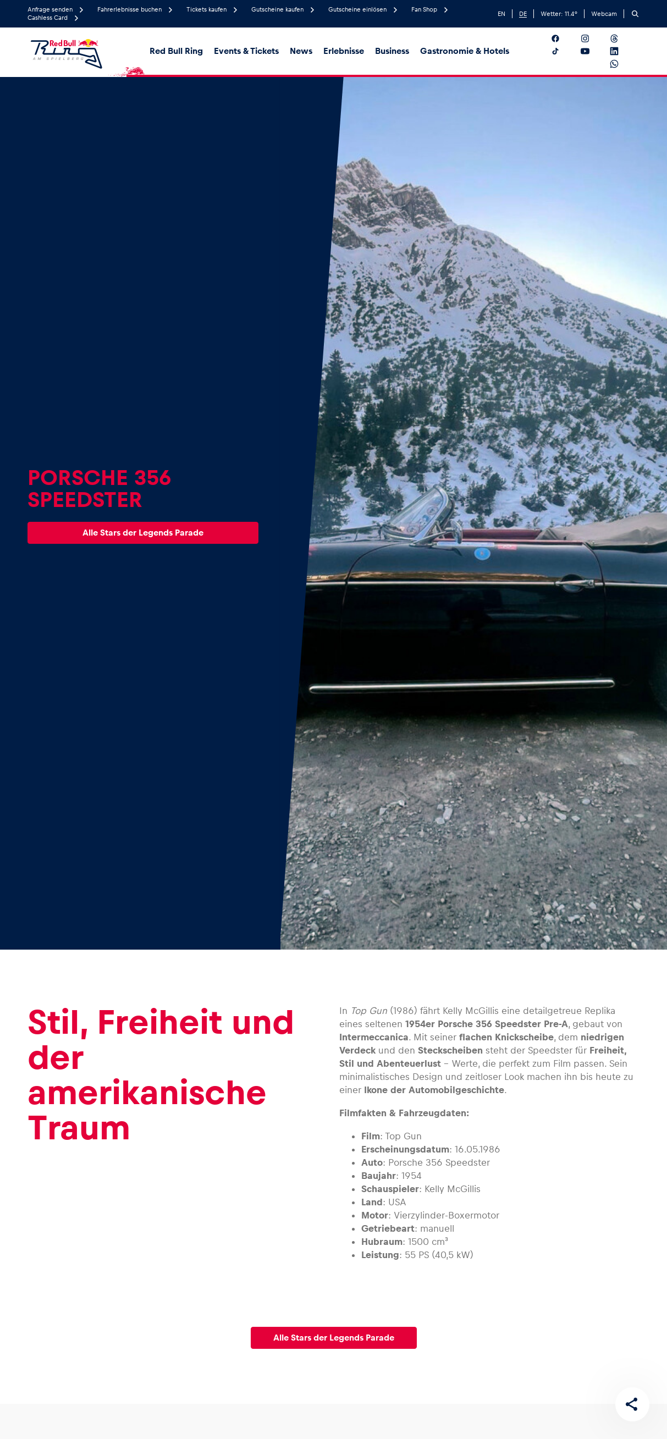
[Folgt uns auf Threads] (623, 38)
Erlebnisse (343, 51)
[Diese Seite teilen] (631, 1403)
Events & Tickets (246, 51)
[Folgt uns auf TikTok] (564, 51)
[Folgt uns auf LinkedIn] (623, 51)
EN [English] (501, 13)
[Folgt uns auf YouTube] (594, 51)
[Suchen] (635, 13)
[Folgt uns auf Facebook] (564, 38)
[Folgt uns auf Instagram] (594, 38)
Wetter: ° (559, 13)
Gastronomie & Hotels (464, 51)
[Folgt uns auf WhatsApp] (623, 63)
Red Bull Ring (176, 51)
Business (392, 51)
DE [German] (523, 13)
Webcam (604, 13)
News (301, 51)
